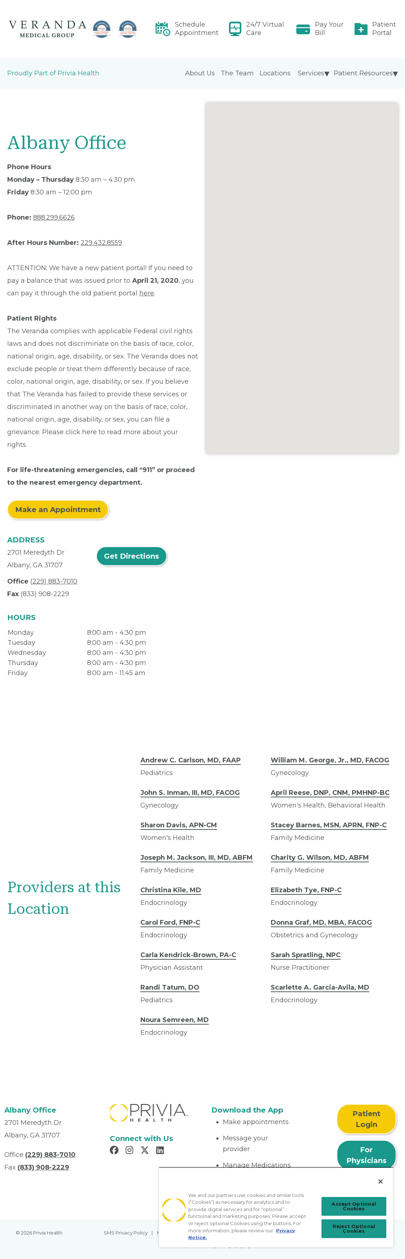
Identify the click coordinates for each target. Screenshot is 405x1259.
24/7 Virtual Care (265, 29)
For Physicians (366, 1155)
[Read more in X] (145, 1151)
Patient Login (366, 1119)
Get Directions (131, 556)
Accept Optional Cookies (354, 1206)
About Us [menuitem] (200, 73)
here (146, 293)
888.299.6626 (54, 217)
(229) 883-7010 (53, 581)
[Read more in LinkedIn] (161, 1151)
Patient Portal (384, 29)
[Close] (380, 1181)
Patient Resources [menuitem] (363, 73)
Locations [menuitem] (275, 73)
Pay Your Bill (329, 29)
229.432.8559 (101, 243)
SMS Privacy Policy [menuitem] (126, 1233)
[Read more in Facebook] (115, 1151)
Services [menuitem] (311, 73)
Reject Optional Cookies (354, 1228)
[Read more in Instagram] (130, 1151)
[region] (276, 1207)
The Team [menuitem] (237, 73)
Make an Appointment (58, 509)
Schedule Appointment (197, 29)
